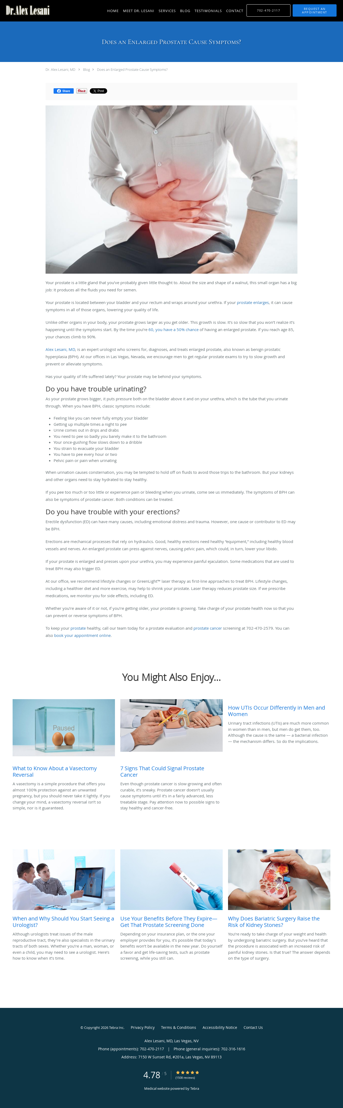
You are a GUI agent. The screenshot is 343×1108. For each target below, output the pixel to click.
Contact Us (253, 1027)
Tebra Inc (116, 1027)
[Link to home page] (26, 10)
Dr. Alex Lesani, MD (60, 69)
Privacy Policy (143, 1027)
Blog (86, 69)
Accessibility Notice (220, 1027)
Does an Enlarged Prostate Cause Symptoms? (132, 69)
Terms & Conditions (178, 1027)
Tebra (194, 1088)
